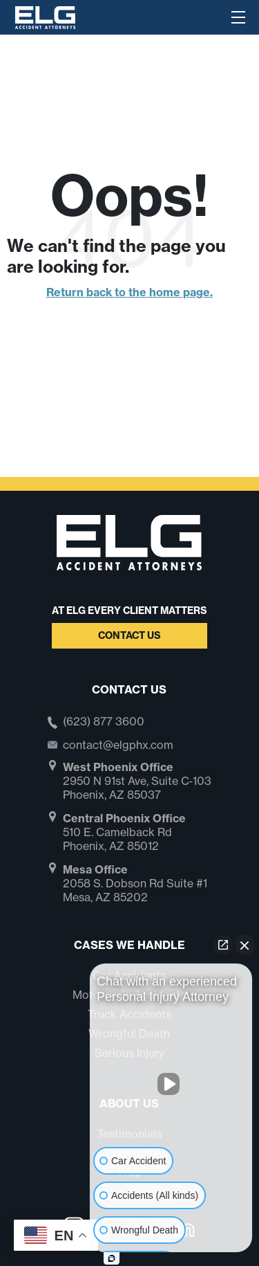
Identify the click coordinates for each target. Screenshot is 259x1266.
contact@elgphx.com (118, 744)
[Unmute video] (171, 1084)
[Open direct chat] (223, 945)
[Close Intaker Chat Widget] (244, 945)
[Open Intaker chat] (111, 1258)
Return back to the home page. (129, 292)
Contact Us (129, 635)
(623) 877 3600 (103, 722)
